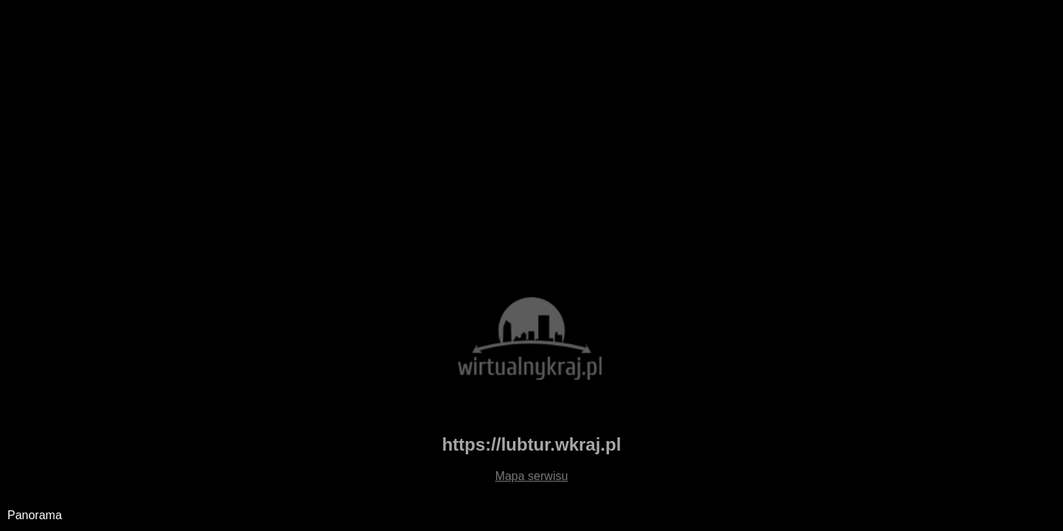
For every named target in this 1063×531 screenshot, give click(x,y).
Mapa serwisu (531, 476)
